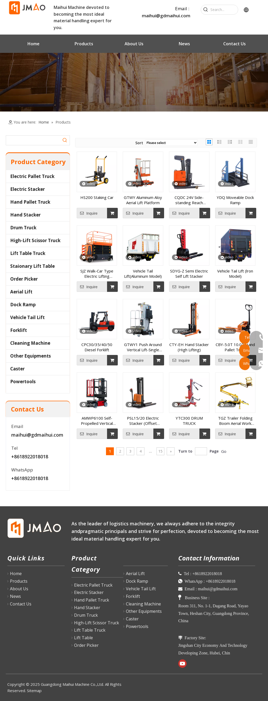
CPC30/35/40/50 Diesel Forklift (96, 347)
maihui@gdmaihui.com (166, 16)
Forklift (18, 330)
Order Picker (24, 279)
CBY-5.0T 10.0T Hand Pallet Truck (235, 347)
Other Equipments (30, 356)
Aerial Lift (21, 292)
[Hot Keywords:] (205, 9)
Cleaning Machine (30, 343)
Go (223, 451)
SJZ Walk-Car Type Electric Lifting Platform (96, 273)
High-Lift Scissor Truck (35, 240)
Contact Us (20, 604)
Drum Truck (23, 228)
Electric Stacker (27, 189)
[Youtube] (182, 663)
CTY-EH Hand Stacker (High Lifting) (189, 347)
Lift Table (83, 638)
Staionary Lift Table (32, 266)
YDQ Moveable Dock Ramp (235, 200)
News (15, 596)
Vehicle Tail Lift (27, 317)
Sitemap (34, 690)
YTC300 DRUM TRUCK (189, 420)
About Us (19, 589)
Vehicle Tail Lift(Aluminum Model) (143, 273)
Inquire (87, 213)
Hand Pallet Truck (30, 202)
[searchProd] (33, 140)
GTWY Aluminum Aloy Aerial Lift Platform (143, 200)
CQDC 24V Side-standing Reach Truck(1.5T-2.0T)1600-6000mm (189, 200)
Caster (17, 369)
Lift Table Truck (27, 253)
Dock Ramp (23, 305)
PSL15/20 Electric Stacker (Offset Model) (143, 420)
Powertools (23, 382)
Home (16, 573)
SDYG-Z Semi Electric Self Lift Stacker (189, 273)
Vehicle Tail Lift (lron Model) (235, 273)
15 (160, 451)
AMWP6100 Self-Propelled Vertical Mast (97, 420)
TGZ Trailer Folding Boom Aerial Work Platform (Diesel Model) (235, 420)
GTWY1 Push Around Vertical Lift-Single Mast (143, 347)
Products (18, 581)
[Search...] (224, 9)
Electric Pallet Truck (32, 176)
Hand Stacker (25, 215)
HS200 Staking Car (97, 197)
